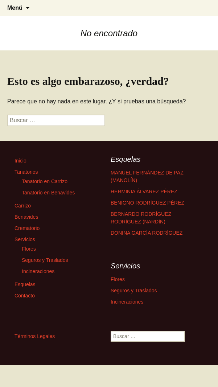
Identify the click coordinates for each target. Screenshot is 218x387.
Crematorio (27, 228)
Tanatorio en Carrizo (44, 181)
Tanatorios (26, 172)
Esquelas (25, 284)
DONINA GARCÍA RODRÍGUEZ (146, 233)
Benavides (26, 217)
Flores (29, 249)
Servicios (25, 239)
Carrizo (23, 206)
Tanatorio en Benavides (48, 192)
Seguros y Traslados (45, 260)
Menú (14, 8)
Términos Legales (35, 336)
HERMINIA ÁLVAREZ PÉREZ (144, 191)
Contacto (25, 296)
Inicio (20, 161)
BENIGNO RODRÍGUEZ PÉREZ (147, 203)
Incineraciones (38, 271)
